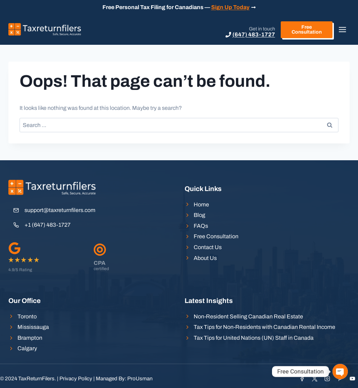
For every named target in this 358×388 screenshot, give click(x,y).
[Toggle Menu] (342, 29)
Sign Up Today (230, 7)
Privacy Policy (75, 378)
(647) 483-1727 (253, 34)
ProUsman (139, 378)
